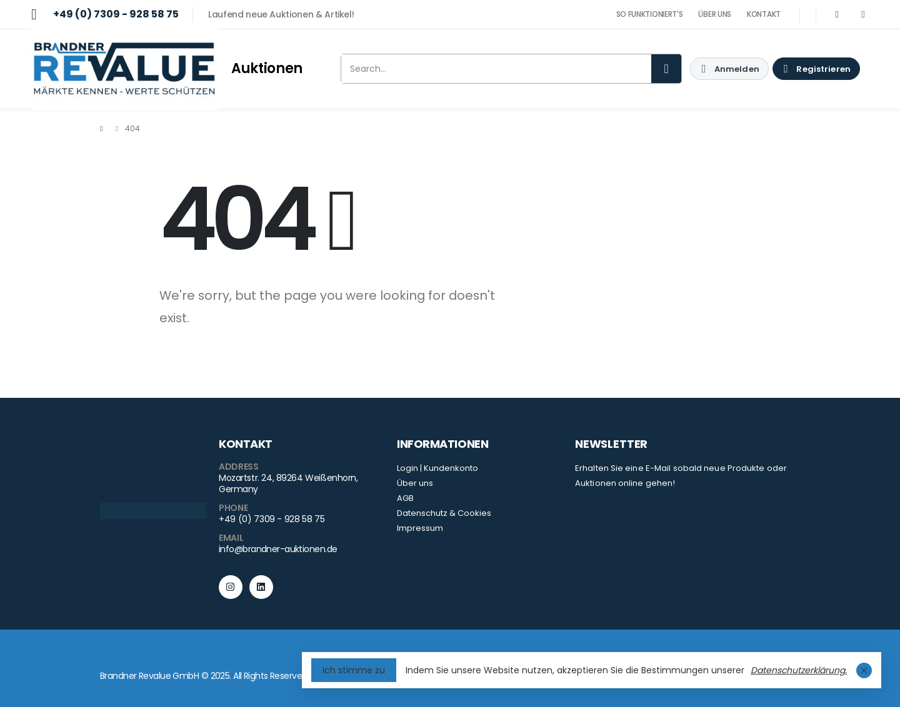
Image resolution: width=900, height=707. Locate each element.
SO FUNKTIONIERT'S (649, 14)
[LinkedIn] (863, 14)
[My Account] (729, 68)
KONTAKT (764, 14)
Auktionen (266, 68)
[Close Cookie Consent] (864, 670)
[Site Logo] (124, 68)
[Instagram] (837, 14)
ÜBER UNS (714, 14)
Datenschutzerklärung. (799, 670)
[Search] (666, 68)
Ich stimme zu (353, 670)
